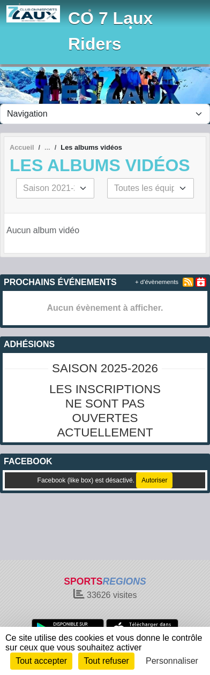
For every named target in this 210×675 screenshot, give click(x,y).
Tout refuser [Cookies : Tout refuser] (106, 660)
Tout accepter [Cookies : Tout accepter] (41, 660)
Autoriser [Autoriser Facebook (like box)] (154, 480)
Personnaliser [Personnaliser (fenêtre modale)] (172, 660)
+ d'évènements (156, 282)
